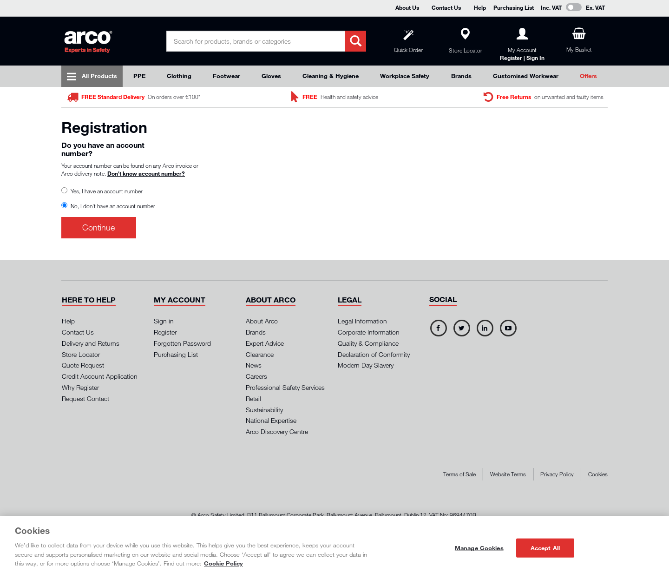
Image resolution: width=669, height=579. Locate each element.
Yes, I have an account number (104, 191)
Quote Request (83, 365)
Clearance (260, 354)
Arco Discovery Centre (277, 431)
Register (165, 332)
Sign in (164, 321)
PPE (139, 75)
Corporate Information (369, 332)
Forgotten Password (182, 343)
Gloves (271, 75)
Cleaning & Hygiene (330, 75)
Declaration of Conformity (374, 354)
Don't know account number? (146, 173)
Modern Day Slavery (366, 365)
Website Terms (508, 474)
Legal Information (362, 321)
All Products (99, 75)
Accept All (545, 547)
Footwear (226, 75)
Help (480, 7)
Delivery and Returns (90, 343)
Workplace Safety (404, 75)
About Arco (262, 321)
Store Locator (81, 354)
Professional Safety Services (285, 387)
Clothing (179, 75)
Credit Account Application (100, 376)
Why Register (80, 387)
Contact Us (446, 7)
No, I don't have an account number (110, 206)
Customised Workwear (525, 75)
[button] (89, 300)
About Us (407, 7)
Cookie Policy (223, 563)
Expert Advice (265, 343)
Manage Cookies (479, 547)
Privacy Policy (557, 474)
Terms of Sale (459, 474)
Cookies (598, 474)
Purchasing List (513, 7)
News (254, 365)
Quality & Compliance (368, 343)
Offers (588, 75)
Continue (98, 227)
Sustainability (264, 410)
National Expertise (271, 420)
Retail (253, 398)
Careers (256, 376)
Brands (461, 75)
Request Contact (85, 398)
